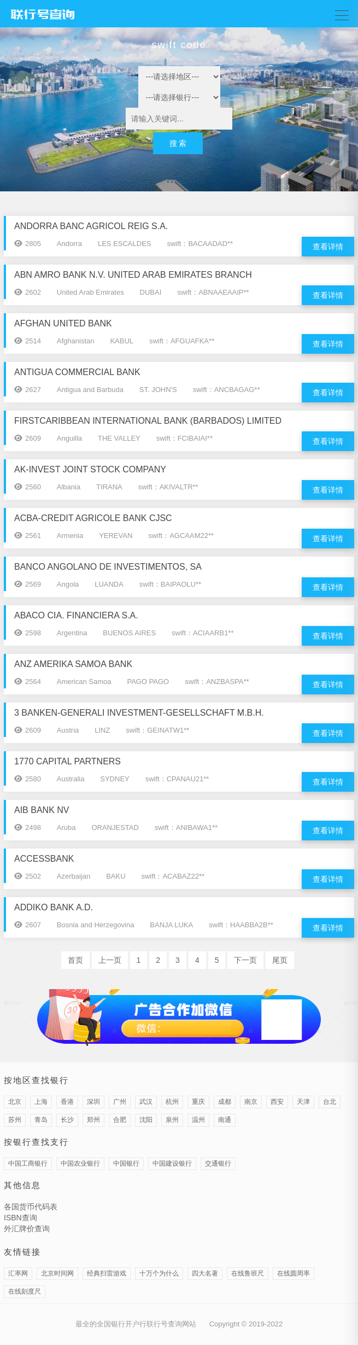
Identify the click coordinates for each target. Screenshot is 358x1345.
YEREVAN (115, 535)
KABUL (121, 341)
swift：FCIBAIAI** (184, 438)
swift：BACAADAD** (200, 243)
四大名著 (205, 1273)
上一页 (109, 960)
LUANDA (109, 584)
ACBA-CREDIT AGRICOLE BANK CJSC (93, 518)
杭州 (172, 1102)
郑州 (93, 1120)
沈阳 (145, 1120)
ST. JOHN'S (158, 389)
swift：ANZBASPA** (217, 681)
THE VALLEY (119, 438)
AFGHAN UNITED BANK (63, 323)
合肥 (119, 1120)
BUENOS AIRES (129, 633)
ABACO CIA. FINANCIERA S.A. (76, 615)
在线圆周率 (293, 1273)
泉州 (172, 1120)
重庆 (198, 1102)
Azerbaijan (73, 876)
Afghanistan (76, 341)
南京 (250, 1102)
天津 (303, 1102)
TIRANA (109, 487)
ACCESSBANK (44, 858)
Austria (68, 730)
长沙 (67, 1120)
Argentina (72, 633)
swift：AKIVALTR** (168, 487)
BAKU (115, 876)
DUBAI (151, 292)
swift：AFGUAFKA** (181, 341)
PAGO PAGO (148, 681)
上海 (41, 1102)
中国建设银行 (172, 1163)
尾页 (279, 960)
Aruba (66, 827)
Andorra (69, 243)
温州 (198, 1120)
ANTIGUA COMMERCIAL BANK (77, 372)
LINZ (102, 730)
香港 (67, 1102)
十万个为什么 (159, 1273)
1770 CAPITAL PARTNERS (67, 761)
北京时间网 (57, 1273)
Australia (71, 779)
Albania (68, 487)
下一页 (245, 960)
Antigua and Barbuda (90, 389)
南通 (224, 1120)
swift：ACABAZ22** (172, 876)
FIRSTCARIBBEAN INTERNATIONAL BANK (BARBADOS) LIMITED (147, 420)
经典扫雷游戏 (106, 1273)
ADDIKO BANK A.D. (53, 907)
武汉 (145, 1102)
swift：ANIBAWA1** (186, 827)
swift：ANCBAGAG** (226, 389)
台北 (329, 1102)
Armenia (70, 535)
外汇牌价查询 (27, 1228)
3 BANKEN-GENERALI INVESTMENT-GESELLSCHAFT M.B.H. (139, 712)
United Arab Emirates (90, 292)
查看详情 (328, 246)
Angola (68, 584)
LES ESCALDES (124, 243)
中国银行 (126, 1163)
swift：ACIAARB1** (202, 633)
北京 (14, 1102)
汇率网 (18, 1273)
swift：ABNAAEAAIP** (213, 292)
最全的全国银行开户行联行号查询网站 (135, 1324)
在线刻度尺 (24, 1291)
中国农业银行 (80, 1163)
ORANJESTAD (114, 827)
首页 (75, 960)
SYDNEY (114, 779)
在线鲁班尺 (247, 1273)
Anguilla (69, 438)
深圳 (93, 1102)
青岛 (41, 1120)
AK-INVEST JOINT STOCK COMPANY (90, 469)
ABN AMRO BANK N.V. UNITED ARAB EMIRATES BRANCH (133, 274)
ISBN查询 (20, 1217)
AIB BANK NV (41, 810)
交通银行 (218, 1163)
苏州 (14, 1120)
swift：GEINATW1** (157, 730)
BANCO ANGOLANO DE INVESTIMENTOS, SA (108, 566)
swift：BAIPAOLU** (170, 584)
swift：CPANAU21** (177, 779)
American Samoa (84, 681)
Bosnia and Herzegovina (95, 925)
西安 (277, 1102)
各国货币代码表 (30, 1206)
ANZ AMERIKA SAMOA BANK (73, 664)
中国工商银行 (28, 1163)
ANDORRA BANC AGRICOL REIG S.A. (91, 226)
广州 (119, 1102)
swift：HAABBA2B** (241, 925)
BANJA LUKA (171, 925)
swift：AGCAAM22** (181, 535)
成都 (224, 1102)
